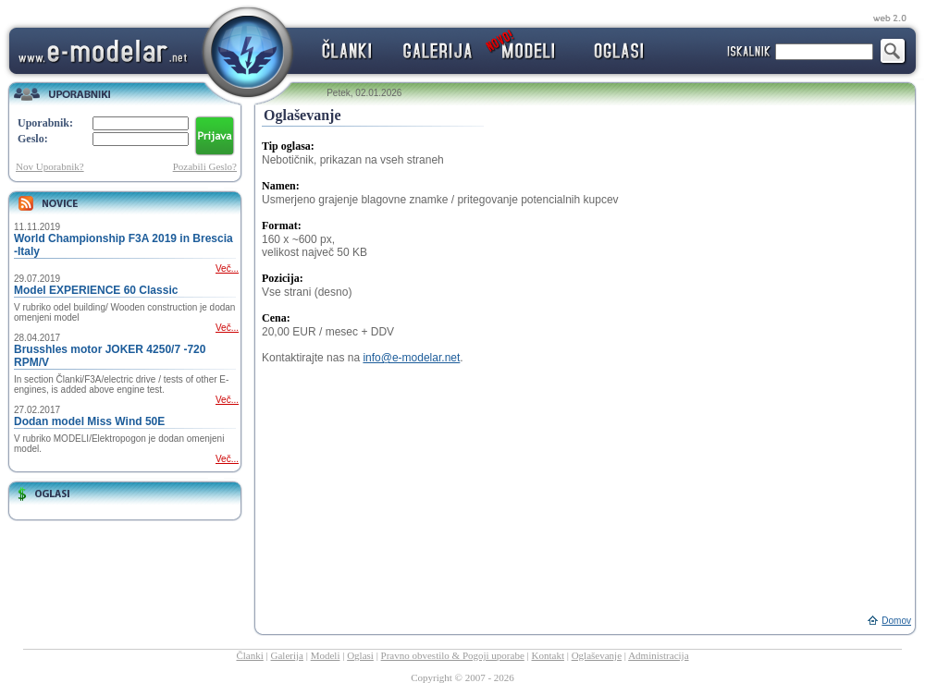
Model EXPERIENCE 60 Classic (96, 290)
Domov (896, 621)
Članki (249, 655)
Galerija (287, 655)
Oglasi (360, 655)
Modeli (325, 655)
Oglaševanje (597, 655)
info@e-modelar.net (411, 357)
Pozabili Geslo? (205, 166)
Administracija (658, 655)
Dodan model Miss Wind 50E (89, 421)
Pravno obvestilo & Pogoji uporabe (452, 655)
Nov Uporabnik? (50, 166)
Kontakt (548, 655)
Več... (227, 268)
